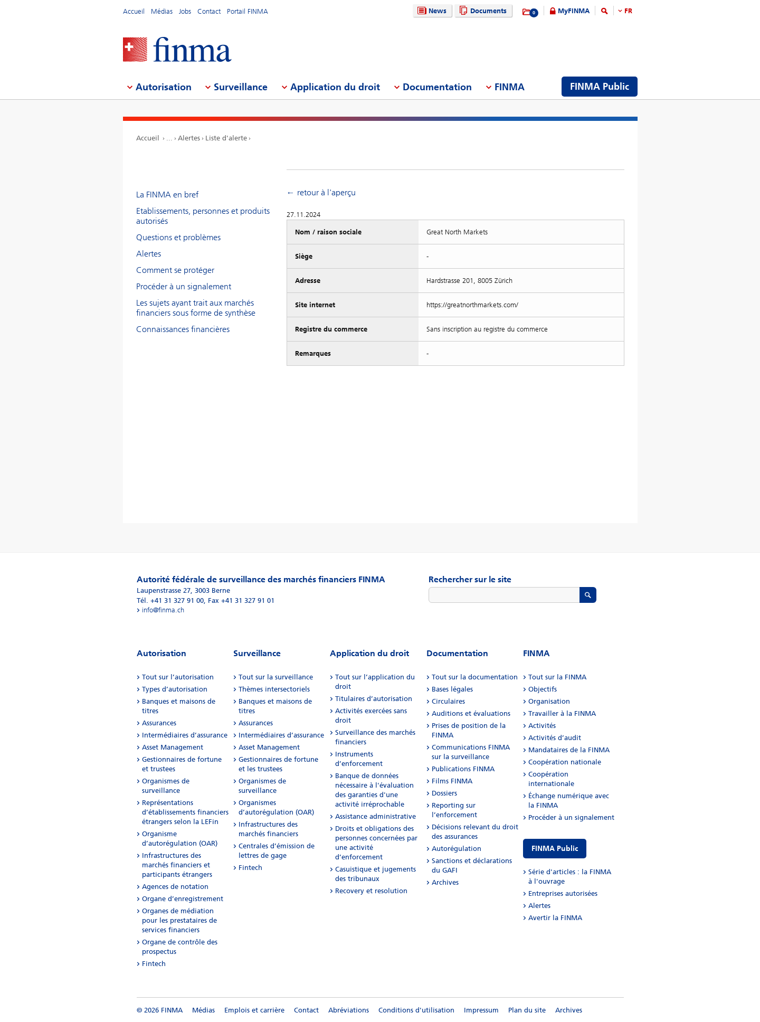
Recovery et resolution (371, 891)
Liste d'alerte (226, 138)
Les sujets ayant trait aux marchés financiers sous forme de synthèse (195, 308)
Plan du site (527, 1010)
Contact (209, 11)
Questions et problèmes (178, 237)
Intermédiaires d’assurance (184, 735)
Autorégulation (456, 849)
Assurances (159, 723)
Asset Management (172, 747)
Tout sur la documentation (475, 677)
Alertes (189, 138)
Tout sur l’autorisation (178, 677)
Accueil (134, 11)
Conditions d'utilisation (416, 1010)
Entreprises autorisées (562, 893)
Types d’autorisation (174, 689)
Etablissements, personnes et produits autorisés (203, 216)
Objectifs (542, 689)
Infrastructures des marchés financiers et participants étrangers (177, 864)
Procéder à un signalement (183, 286)
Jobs (185, 11)
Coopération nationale (564, 762)
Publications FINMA (463, 769)
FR (628, 11)
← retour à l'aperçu (321, 192)
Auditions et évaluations (471, 713)
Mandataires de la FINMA (569, 750)
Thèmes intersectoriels (274, 689)
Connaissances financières (183, 329)
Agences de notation (175, 887)
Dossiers (444, 793)
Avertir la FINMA (555, 918)
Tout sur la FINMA (557, 677)
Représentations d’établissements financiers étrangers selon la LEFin (185, 812)
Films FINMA (452, 781)
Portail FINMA (247, 11)
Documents (482, 11)
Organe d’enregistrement (182, 899)
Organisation (549, 701)
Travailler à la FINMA (562, 713)
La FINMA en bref (167, 195)
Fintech (154, 964)
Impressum (481, 1010)
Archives (445, 882)
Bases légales (452, 689)
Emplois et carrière (254, 1010)
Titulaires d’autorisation (373, 699)
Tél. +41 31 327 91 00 (170, 600)
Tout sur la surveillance (276, 677)
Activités (542, 726)
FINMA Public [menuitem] (599, 86)
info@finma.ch (163, 610)
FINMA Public (554, 848)
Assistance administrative (375, 816)
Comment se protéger (175, 270)
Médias (162, 11)
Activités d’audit (554, 738)
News (430, 11)
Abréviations (348, 1010)
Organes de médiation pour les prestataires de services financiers (179, 920)
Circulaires (448, 701)
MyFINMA (574, 11)
